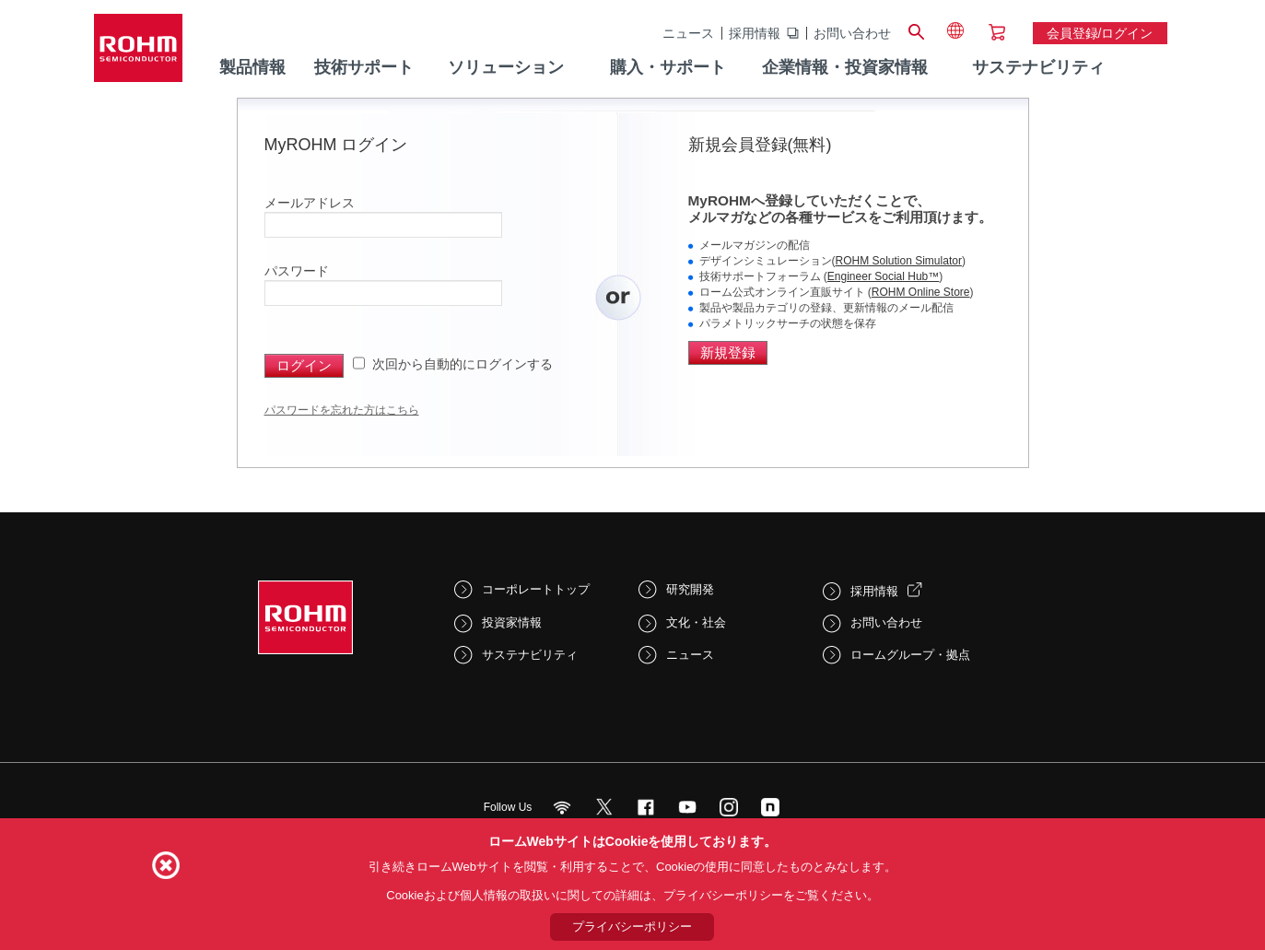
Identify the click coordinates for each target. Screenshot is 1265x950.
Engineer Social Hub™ (883, 276)
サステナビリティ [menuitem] (1038, 67)
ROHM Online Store (921, 292)
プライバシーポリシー (632, 926)
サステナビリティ (530, 655)
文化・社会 (696, 622)
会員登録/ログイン (1100, 33)
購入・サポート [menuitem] (668, 67)
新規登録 (727, 352)
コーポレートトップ (536, 589)
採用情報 (754, 33)
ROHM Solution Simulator (899, 260)
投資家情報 (512, 622)
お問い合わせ (852, 33)
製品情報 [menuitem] (252, 67)
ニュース (688, 33)
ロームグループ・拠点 (910, 655)
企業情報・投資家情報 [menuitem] (845, 67)
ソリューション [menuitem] (506, 67)
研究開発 (690, 589)
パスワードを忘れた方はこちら (341, 410)
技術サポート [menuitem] (364, 67)
